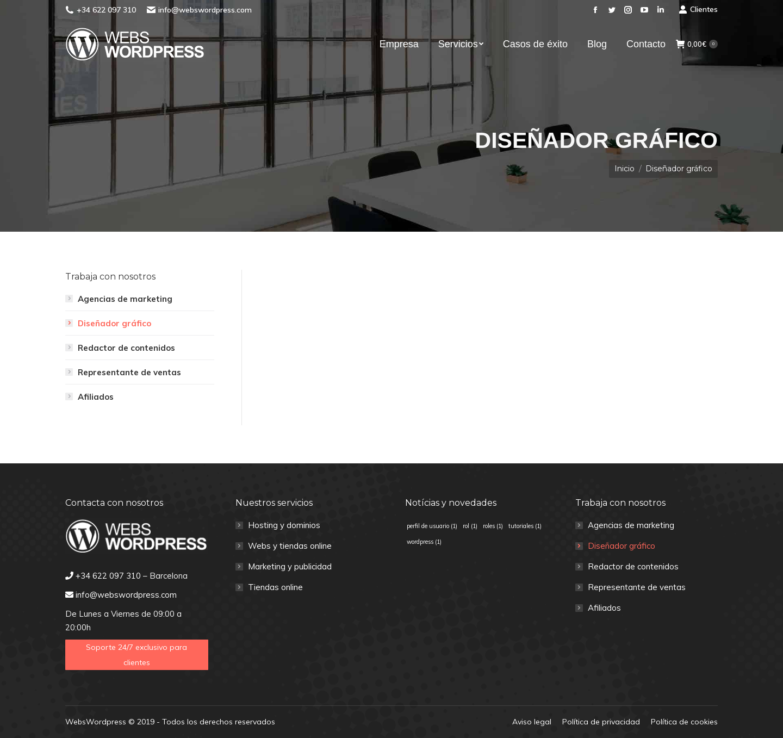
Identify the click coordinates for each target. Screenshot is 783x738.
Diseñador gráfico (114, 323)
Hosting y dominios (284, 525)
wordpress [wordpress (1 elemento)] (424, 541)
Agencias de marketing (125, 299)
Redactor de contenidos (126, 348)
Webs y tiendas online (290, 546)
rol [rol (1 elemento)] (470, 526)
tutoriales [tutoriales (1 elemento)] (525, 526)
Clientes (698, 9)
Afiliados (96, 397)
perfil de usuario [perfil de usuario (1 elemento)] (432, 526)
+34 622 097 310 (106, 10)
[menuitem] (399, 44)
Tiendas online (275, 587)
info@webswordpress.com (205, 10)
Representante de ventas (129, 372)
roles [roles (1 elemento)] (493, 526)
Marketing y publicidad (290, 566)
